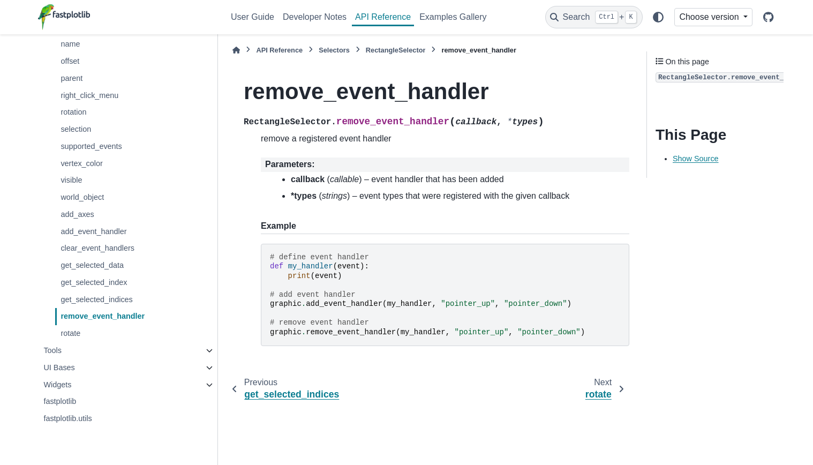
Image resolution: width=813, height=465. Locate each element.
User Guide (252, 16)
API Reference (383, 16)
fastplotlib (59, 401)
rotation (73, 112)
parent (71, 78)
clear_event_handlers (97, 248)
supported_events (91, 146)
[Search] (594, 17)
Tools (52, 350)
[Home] (236, 50)
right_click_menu (89, 95)
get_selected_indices (96, 299)
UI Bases (58, 367)
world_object (82, 197)
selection (76, 129)
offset (70, 61)
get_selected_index (94, 282)
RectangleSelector (396, 50)
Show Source (696, 158)
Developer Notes (315, 16)
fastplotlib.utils (67, 418)
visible (71, 180)
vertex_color (81, 163)
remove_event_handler (103, 316)
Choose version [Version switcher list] (710, 16)
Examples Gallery (452, 16)
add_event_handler (93, 231)
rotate (70, 333)
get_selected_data (92, 265)
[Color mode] (658, 17)
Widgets (57, 384)
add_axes (77, 214)
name (70, 44)
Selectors (334, 50)
